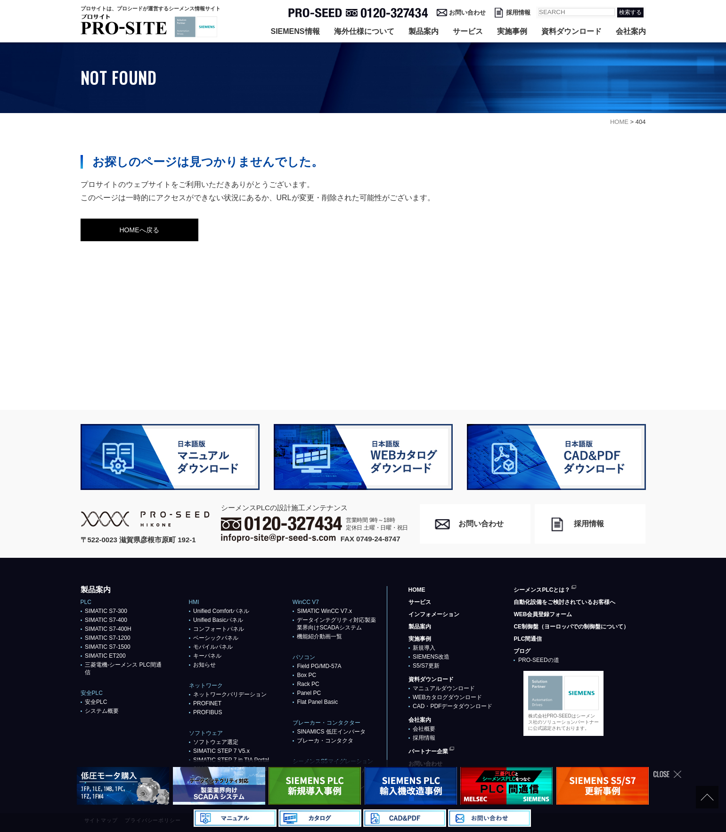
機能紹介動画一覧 (319, 636)
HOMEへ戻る (139, 230)
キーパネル (207, 656)
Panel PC (309, 693)
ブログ (522, 651)
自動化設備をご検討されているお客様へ (564, 602)
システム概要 (102, 711)
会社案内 (631, 31)
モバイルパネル (213, 647)
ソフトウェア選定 (215, 742)
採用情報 (518, 12)
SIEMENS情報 (294, 31)
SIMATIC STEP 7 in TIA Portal (231, 760)
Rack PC (308, 684)
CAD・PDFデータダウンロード (452, 706)
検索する (630, 12)
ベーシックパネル (215, 638)
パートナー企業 (428, 751)
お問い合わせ (467, 12)
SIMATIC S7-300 (106, 611)
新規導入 (424, 647)
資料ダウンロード (571, 31)
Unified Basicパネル (218, 620)
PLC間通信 (528, 639)
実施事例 (512, 31)
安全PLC (96, 702)
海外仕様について (364, 31)
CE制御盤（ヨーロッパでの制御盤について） (571, 626)
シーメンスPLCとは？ (542, 590)
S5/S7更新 (426, 665)
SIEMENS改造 (431, 656)
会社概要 (424, 729)
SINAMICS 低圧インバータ (331, 731)
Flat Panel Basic (317, 702)
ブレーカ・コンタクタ (325, 740)
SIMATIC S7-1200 (107, 638)
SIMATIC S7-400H (108, 629)
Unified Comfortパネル (221, 611)
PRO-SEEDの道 (538, 660)
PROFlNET (207, 703)
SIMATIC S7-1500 (107, 647)
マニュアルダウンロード (444, 688)
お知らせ (204, 664)
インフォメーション (433, 614)
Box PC (306, 675)
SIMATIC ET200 (105, 656)
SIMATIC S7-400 (106, 620)
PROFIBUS (207, 712)
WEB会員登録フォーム (543, 614)
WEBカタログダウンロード (447, 697)
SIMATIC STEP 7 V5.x (221, 751)
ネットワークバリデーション (230, 694)
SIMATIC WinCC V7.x (324, 611)
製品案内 (423, 31)
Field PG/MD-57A (319, 666)
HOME (416, 590)
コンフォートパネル (218, 629)
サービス (468, 31)
